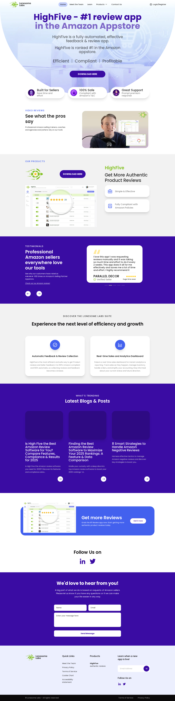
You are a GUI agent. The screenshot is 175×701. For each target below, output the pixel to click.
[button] (106, 285)
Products (100, 4)
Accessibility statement (67, 680)
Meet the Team (76, 4)
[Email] (104, 608)
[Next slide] (39, 293)
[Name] (70, 608)
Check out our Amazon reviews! (37, 283)
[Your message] (87, 620)
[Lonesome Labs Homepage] (20, 4)
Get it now (138, 521)
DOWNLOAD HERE (87, 74)
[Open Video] (114, 129)
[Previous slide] (28, 293)
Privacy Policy (68, 667)
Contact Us (116, 4)
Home (63, 4)
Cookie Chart (68, 675)
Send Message (87, 633)
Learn (89, 4)
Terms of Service (69, 671)
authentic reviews (100, 664)
